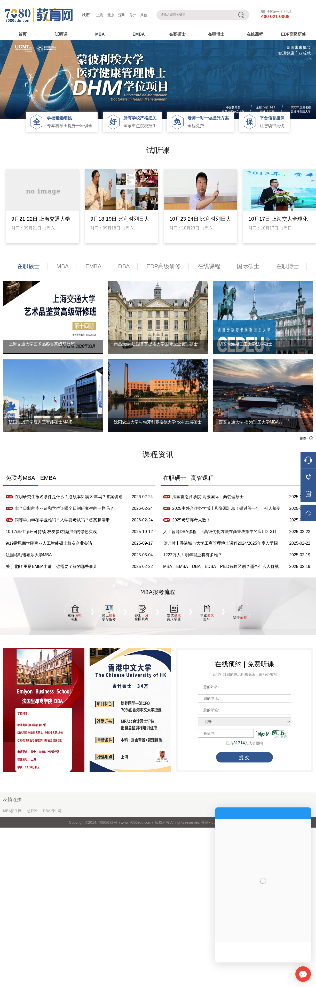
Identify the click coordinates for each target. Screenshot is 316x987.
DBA (124, 266)
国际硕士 (248, 266)
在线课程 (255, 34)
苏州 (133, 15)
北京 (111, 15)
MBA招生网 (12, 811)
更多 (303, 438)
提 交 (244, 757)
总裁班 (32, 811)
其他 (143, 15)
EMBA (138, 34)
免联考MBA (20, 478)
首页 (22, 34)
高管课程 (202, 478)
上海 (100, 15)
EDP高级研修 (293, 34)
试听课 (61, 34)
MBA (100, 34)
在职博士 (216, 34)
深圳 (121, 15)
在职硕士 (177, 34)
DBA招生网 (52, 811)
